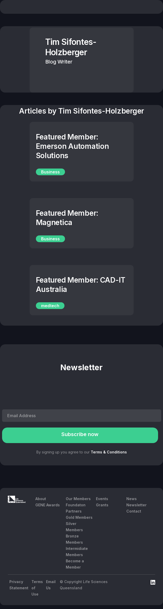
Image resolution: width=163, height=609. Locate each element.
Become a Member (75, 564)
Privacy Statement (18, 584)
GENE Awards (47, 505)
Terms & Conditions (109, 452)
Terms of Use (37, 587)
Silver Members (74, 526)
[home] (31, 7)
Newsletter (136, 505)
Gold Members (79, 517)
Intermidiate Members (77, 551)
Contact (133, 511)
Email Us (51, 584)
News (131, 498)
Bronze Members (74, 539)
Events (102, 498)
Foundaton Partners (76, 508)
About (40, 498)
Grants (102, 505)
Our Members (78, 498)
